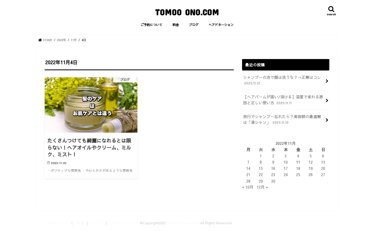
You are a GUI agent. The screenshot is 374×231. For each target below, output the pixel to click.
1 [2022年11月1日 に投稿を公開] (261, 155)
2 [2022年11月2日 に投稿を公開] (273, 155)
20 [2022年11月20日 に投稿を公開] (323, 168)
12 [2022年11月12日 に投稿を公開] (311, 162)
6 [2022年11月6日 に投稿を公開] (323, 155)
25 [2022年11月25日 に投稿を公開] (298, 174)
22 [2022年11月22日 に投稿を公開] (261, 174)
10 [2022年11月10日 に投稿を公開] (286, 162)
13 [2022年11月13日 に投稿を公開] (323, 162)
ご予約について (151, 24)
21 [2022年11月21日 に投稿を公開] (248, 174)
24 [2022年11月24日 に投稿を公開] (286, 174)
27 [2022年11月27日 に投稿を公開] (323, 174)
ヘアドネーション (221, 24)
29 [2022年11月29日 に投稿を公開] (261, 181)
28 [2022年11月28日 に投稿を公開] (248, 181)
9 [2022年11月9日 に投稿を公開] (273, 162)
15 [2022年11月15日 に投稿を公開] (261, 168)
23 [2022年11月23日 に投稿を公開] (273, 174)
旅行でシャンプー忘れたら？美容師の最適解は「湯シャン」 (282, 119)
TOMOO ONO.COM (187, 12)
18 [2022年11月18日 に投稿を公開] (298, 168)
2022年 (61, 40)
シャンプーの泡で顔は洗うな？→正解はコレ (282, 80)
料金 (175, 24)
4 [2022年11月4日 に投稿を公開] (298, 155)
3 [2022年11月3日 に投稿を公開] (286, 155)
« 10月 (247, 187)
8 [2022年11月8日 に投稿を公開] (261, 162)
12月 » (262, 187)
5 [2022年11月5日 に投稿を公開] (311, 155)
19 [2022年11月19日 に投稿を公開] (311, 168)
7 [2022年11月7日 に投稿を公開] (248, 162)
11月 (74, 40)
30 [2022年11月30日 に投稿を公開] (273, 181)
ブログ (193, 24)
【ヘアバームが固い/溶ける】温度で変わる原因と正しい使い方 (283, 99)
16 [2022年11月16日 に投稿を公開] (273, 168)
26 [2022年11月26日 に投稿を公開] (311, 174)
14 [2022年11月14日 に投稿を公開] (248, 168)
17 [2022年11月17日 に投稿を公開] (286, 168)
